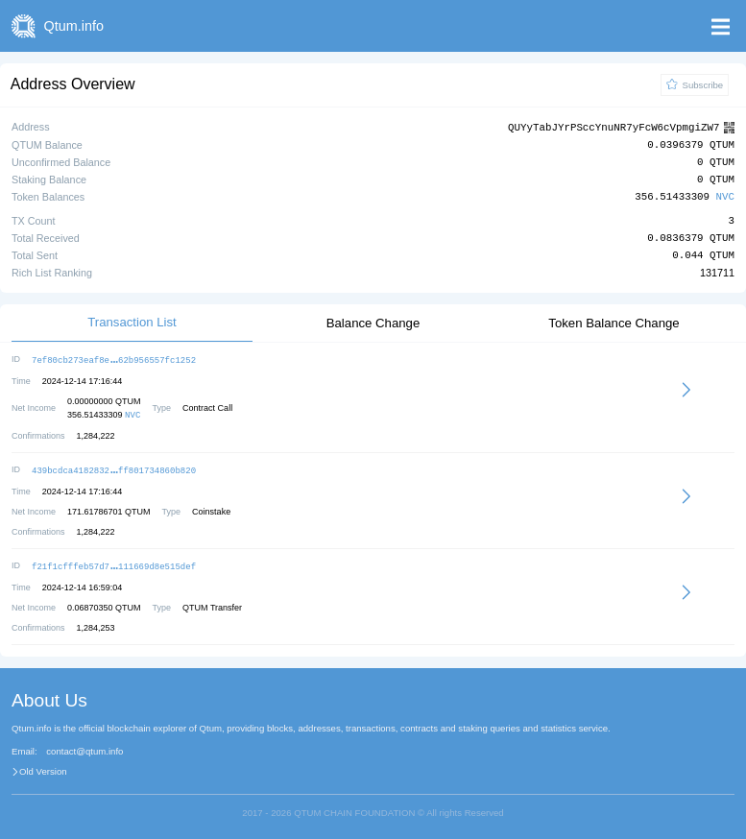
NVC (725, 196)
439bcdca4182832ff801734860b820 (114, 468)
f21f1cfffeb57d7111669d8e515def (114, 563)
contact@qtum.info (84, 748)
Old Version (43, 768)
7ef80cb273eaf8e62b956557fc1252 (114, 358)
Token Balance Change (613, 322)
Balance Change (373, 322)
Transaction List (132, 321)
